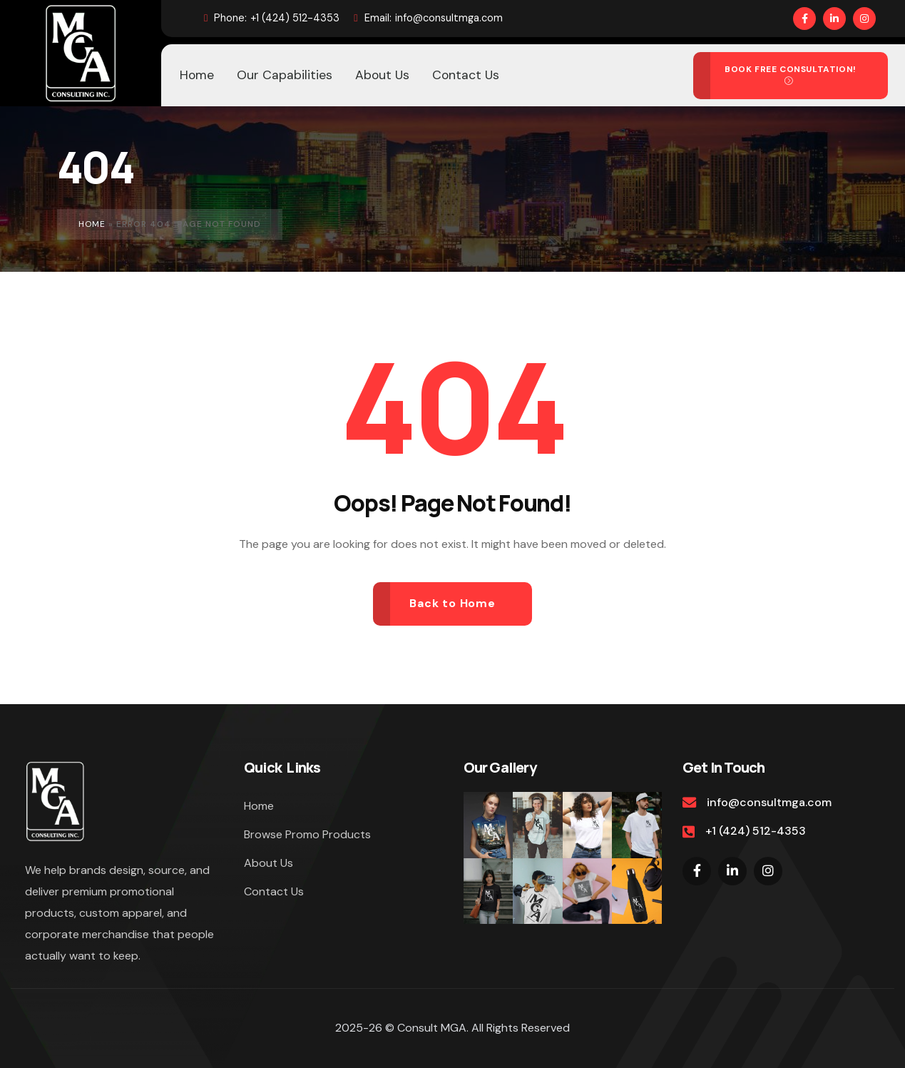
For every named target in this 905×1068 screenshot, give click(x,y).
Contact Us (274, 891)
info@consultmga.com (428, 18)
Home (92, 224)
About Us (268, 862)
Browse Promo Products (307, 834)
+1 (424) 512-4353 (271, 18)
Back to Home (452, 603)
